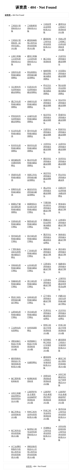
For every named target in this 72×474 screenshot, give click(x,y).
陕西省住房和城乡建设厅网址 (32, 224)
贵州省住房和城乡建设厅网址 (16, 238)
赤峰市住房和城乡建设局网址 (32, 104)
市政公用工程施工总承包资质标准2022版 (62, 44)
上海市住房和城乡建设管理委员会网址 (62, 283)
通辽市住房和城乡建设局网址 (16, 104)
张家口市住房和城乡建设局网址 (32, 177)
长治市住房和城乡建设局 (16, 133)
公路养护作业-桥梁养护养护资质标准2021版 (47, 397)
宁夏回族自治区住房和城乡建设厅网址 (47, 207)
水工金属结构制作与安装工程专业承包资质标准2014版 (16, 451)
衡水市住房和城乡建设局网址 (32, 163)
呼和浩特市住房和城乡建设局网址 (16, 119)
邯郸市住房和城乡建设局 (16, 192)
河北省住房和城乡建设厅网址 (32, 314)
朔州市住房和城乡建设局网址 (32, 148)
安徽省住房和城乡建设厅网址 (16, 284)
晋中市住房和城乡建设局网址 (32, 133)
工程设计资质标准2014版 (16, 28)
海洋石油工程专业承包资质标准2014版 (62, 414)
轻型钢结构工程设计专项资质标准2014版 (47, 345)
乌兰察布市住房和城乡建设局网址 (16, 89)
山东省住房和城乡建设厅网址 (32, 268)
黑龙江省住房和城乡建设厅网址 (16, 300)
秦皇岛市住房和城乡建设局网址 (32, 192)
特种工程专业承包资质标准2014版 (32, 414)
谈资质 (29, 466)
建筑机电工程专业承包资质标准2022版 (47, 44)
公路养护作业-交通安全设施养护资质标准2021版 (32, 397)
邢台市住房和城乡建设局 (62, 177)
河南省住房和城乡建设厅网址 (16, 268)
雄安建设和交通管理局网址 (16, 163)
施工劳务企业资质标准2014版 (16, 414)
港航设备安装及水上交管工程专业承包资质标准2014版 (32, 451)
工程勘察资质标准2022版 (32, 28)
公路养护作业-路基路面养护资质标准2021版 (62, 397)
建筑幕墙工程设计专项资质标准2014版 (62, 345)
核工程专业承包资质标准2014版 (16, 433)
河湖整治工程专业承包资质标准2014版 (47, 433)
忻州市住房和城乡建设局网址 (16, 148)
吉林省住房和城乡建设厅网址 (32, 300)
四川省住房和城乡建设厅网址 (32, 238)
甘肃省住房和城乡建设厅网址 (16, 224)
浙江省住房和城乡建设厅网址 (32, 284)
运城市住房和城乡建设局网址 (32, 119)
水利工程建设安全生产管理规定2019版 (62, 379)
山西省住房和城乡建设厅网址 (16, 314)
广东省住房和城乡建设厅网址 (32, 253)
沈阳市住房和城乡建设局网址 (16, 75)
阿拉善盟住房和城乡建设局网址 (32, 75)
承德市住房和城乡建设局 (16, 177)
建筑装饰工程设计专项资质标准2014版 (47, 362)
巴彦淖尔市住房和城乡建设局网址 (32, 89)
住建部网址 (32, 362)
